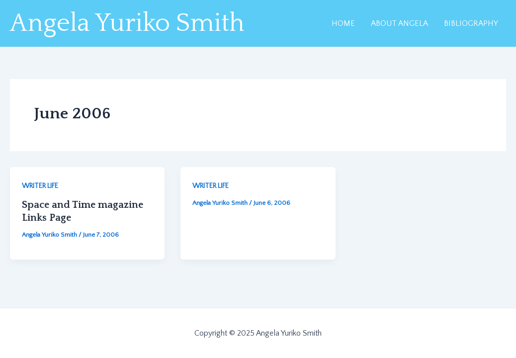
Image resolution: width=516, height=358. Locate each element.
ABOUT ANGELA (399, 23)
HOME (343, 23)
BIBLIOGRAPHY (471, 23)
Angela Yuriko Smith (127, 23)
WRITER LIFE (40, 186)
